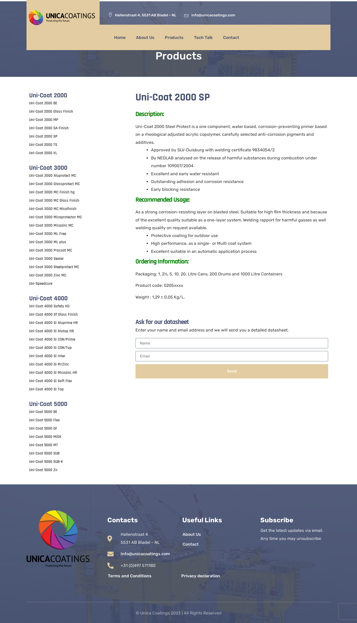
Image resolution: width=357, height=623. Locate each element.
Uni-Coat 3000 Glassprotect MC (54, 183)
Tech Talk (203, 37)
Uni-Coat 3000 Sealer (46, 258)
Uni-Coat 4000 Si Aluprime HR (53, 322)
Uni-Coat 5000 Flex (44, 420)
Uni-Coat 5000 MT (43, 445)
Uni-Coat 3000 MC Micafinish (52, 208)
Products (174, 37)
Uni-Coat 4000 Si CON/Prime (52, 339)
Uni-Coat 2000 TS (43, 144)
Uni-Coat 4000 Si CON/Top (50, 347)
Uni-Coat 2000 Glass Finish (51, 111)
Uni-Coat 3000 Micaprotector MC (55, 217)
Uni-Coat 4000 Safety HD (49, 306)
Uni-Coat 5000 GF (43, 428)
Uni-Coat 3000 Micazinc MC (51, 225)
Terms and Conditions (130, 575)
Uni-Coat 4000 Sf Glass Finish (53, 314)
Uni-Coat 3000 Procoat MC (50, 250)
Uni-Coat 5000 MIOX (45, 436)
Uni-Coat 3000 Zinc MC (47, 275)
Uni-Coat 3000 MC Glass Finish (54, 200)
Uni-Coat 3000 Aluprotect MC (52, 175)
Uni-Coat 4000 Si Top (46, 389)
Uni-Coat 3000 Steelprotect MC (54, 267)
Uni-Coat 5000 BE (43, 411)
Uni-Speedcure (40, 283)
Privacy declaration (200, 575)
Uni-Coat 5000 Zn (43, 470)
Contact (231, 37)
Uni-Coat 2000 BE (43, 103)
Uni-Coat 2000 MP (43, 119)
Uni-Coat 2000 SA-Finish (49, 128)
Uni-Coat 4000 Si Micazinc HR (53, 372)
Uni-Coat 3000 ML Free (47, 233)
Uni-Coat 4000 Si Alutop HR (51, 331)
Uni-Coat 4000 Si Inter (47, 356)
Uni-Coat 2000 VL (43, 153)
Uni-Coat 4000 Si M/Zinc (49, 364)
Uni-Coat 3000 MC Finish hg (52, 192)
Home (120, 37)
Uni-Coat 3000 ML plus (47, 242)
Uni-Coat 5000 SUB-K (46, 461)
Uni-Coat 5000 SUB (44, 453)
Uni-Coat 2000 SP (43, 136)
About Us (145, 37)
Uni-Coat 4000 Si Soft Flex (50, 380)
